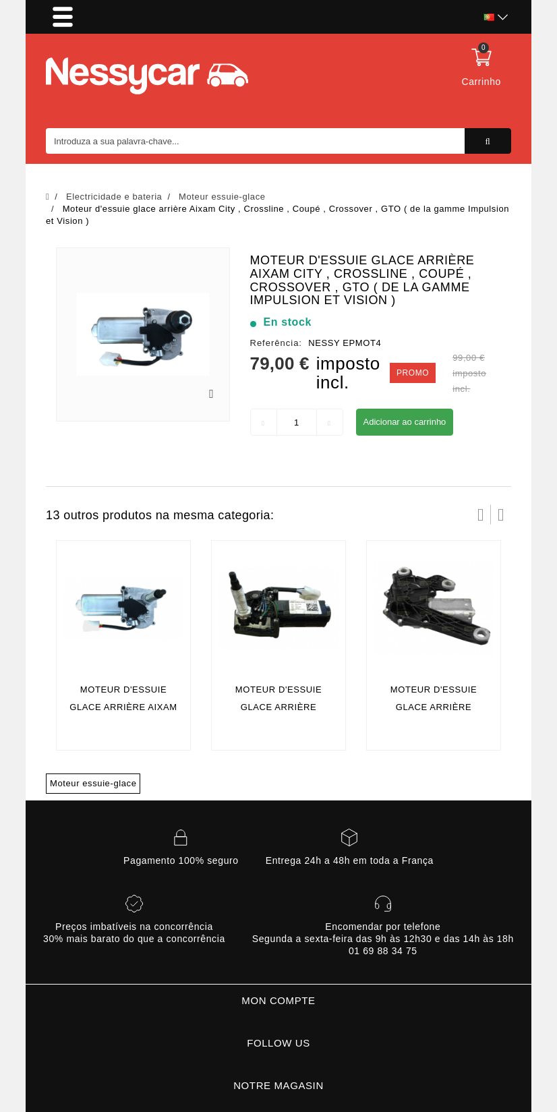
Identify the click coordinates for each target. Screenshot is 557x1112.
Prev (481, 514)
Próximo (501, 514)
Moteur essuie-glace (93, 783)
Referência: (276, 343)
